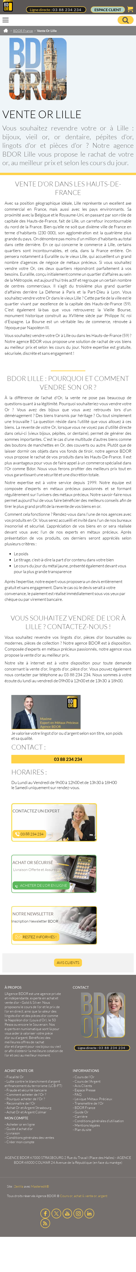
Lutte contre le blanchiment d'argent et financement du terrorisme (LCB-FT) (33, 1083)
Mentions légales (87, 1125)
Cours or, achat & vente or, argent (83, 1196)
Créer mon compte (20, 1142)
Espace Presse (85, 1090)
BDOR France (85, 1107)
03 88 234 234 (67, 9)
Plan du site (83, 1129)
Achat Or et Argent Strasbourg (28, 1107)
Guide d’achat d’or (19, 1129)
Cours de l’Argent (87, 1081)
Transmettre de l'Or (89, 1103)
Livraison (13, 1133)
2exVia (18, 1186)
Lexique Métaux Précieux (93, 1099)
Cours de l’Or (84, 1077)
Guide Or (81, 1112)
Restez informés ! (36, 936)
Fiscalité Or (15, 1077)
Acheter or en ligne (20, 1124)
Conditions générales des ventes (30, 1137)
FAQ (78, 1094)
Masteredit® (40, 1186)
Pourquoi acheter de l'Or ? (25, 1099)
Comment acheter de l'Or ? (26, 1094)
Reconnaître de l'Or (20, 1103)
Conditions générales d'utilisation (99, 1121)
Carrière (81, 1116)
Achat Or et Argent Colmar (26, 1112)
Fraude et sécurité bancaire (26, 1090)
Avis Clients (68, 962)
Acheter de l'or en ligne (41, 885)
